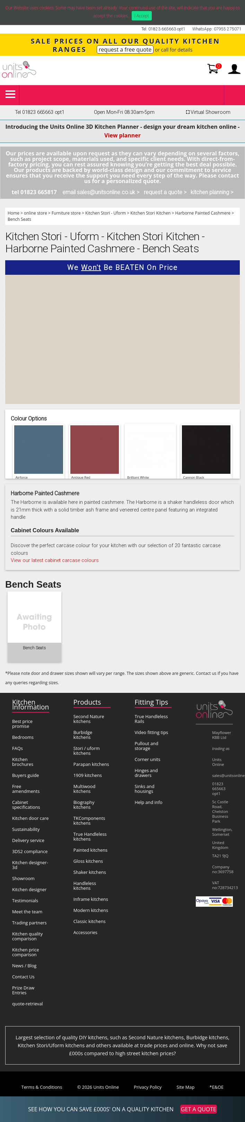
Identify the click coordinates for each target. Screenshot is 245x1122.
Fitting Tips (151, 702)
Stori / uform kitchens (86, 750)
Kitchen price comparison (25, 952)
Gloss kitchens (88, 861)
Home (13, 213)
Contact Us (23, 977)
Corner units (147, 759)
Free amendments (26, 788)
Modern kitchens (90, 910)
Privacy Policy (147, 1087)
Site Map (186, 1087)
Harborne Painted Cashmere (202, 213)
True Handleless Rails (151, 718)
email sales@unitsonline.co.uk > (100, 192)
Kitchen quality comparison (27, 936)
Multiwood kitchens (84, 788)
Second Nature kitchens (88, 718)
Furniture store (66, 213)
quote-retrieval (27, 1004)
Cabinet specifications (26, 804)
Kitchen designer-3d (30, 864)
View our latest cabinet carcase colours (55, 560)
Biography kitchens (84, 804)
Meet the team (27, 911)
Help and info (149, 802)
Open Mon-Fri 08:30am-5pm (124, 112)
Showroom (23, 878)
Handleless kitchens (84, 885)
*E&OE (217, 1087)
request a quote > (165, 192)
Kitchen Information (30, 704)
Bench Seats (19, 219)
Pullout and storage (146, 745)
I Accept (141, 16)
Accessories (85, 932)
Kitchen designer (29, 889)
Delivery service (28, 840)
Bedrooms (23, 737)
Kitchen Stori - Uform (105, 213)
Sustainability (26, 829)
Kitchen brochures (22, 761)
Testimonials (25, 900)
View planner (122, 135)
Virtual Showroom (207, 112)
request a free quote (125, 49)
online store (35, 213)
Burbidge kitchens (82, 734)
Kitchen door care (30, 818)
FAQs (17, 748)
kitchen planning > (212, 192)
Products (87, 702)
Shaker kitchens (89, 872)
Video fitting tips (151, 732)
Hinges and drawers (146, 772)
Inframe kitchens (90, 899)
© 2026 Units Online (98, 1087)
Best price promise (22, 723)
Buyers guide (25, 775)
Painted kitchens (90, 850)
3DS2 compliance (30, 851)
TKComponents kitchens (89, 820)
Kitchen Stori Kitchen (150, 213)
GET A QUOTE (198, 1109)
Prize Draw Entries (23, 990)
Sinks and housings (145, 788)
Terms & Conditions (41, 1087)
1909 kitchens (87, 775)
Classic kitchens (89, 921)
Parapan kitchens (91, 764)
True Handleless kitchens (90, 836)
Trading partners (29, 923)
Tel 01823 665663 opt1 (39, 112)
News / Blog (24, 965)
